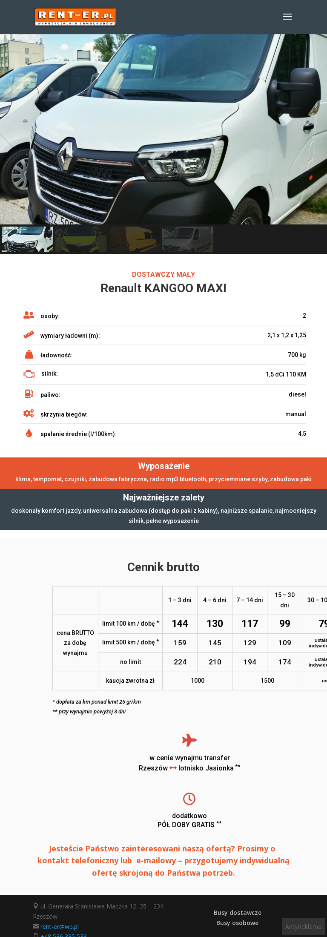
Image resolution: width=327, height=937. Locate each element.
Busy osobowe (237, 923)
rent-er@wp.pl (59, 927)
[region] (163, 144)
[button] (27, 239)
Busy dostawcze (237, 912)
